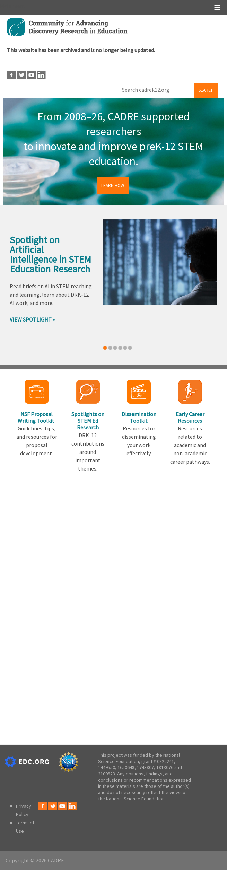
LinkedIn (41, 75)
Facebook (11, 75)
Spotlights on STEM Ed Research (87, 421)
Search (206, 90)
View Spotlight (31, 319)
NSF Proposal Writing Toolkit (36, 417)
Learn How (112, 185)
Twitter (21, 75)
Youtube (31, 75)
